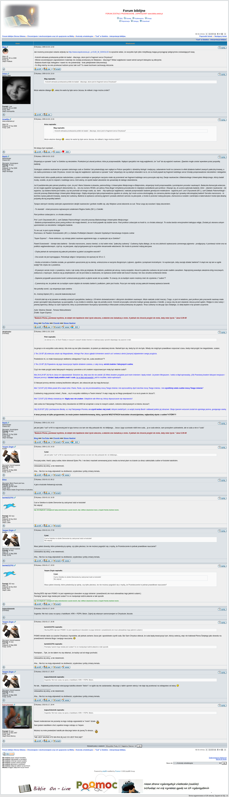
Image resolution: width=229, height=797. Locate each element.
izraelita (5, 119)
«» (215, 34)
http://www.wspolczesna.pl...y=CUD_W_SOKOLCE (89, 52)
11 (222, 34)
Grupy (148, 18)
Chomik (56, 323)
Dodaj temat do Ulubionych (218, 758)
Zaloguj (134, 21)
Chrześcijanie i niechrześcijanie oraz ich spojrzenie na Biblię (50, 36)
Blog (36, 323)
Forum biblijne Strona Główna (13, 36)
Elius (4, 480)
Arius (4, 74)
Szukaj (127, 18)
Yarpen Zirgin (8, 447)
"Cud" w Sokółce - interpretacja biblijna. (110, 36)
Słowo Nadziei (69, 323)
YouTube (45, 323)
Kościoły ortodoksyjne (84, 36)
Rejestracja (124, 21)
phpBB (104, 771)
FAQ (120, 18)
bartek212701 (8, 498)
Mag (4, 47)
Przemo (117, 771)
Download (144, 21)
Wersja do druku (221, 759)
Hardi (4, 157)
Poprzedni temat (205, 36)
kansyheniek (7, 705)
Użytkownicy (138, 18)
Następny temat (221, 36)
